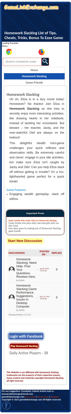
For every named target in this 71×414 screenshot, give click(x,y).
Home (34, 70)
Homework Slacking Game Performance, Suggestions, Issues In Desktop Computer (26, 296)
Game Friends (34, 82)
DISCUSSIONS (17, 253)
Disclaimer (54, 397)
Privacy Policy (30, 397)
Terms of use (43, 397)
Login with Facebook (26, 336)
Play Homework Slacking (24, 346)
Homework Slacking (34, 76)
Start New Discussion (25, 241)
